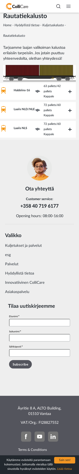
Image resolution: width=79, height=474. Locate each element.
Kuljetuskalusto (53, 25)
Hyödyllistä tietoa (27, 25)
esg (8, 255)
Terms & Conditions (32, 450)
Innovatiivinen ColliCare (25, 283)
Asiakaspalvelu (17, 292)
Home (7, 25)
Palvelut (11, 264)
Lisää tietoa (64, 468)
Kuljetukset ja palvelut (23, 246)
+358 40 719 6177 (39, 206)
